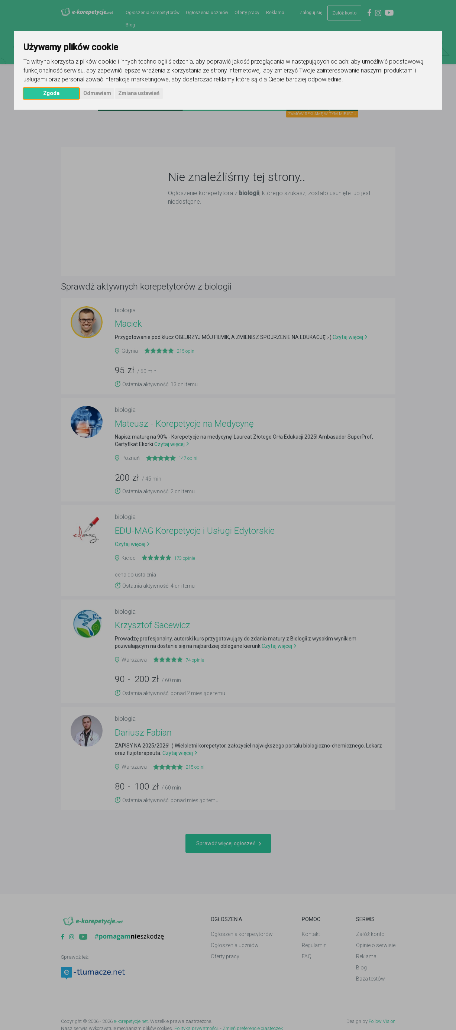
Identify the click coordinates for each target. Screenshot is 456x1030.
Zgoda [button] (51, 93)
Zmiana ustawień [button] (138, 93)
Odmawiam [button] (97, 93)
